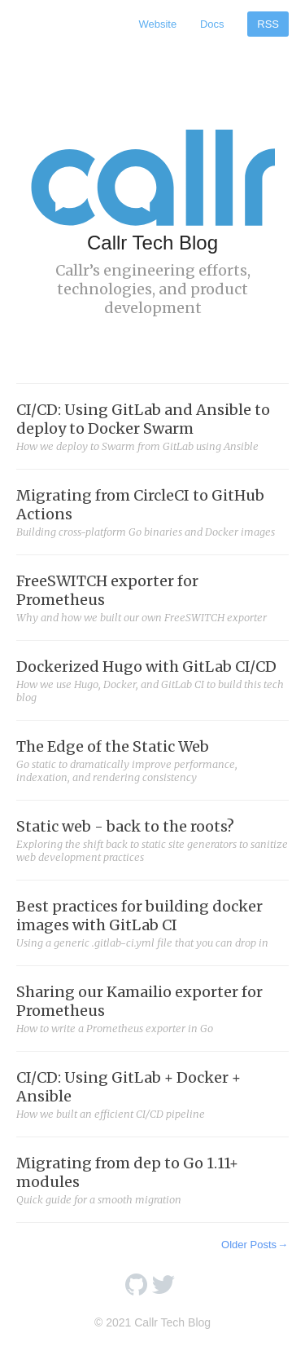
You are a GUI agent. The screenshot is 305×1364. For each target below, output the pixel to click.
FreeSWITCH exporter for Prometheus (152, 598)
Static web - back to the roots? (152, 840)
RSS (268, 24)
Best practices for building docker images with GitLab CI (152, 923)
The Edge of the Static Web (152, 760)
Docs (212, 24)
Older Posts (255, 1244)
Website (157, 24)
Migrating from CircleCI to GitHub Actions (152, 512)
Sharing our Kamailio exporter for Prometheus (152, 1008)
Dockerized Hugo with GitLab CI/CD (152, 680)
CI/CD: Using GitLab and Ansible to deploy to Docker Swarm (152, 426)
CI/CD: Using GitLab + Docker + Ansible (152, 1094)
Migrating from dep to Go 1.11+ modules (152, 1180)
